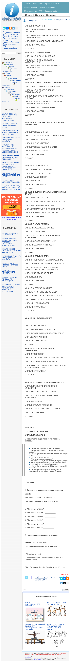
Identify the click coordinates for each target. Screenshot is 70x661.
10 (59, 577)
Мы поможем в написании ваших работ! (11, 218)
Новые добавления (11, 42)
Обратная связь (9, 44)
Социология (10, 89)
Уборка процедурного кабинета (8, 272)
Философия (15, 95)
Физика (12, 93)
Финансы (16, 96)
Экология (5, 102)
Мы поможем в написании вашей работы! (50, 654)
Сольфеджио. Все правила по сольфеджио (10, 279)
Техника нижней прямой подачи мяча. (9, 125)
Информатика (7, 71)
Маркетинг (11, 77)
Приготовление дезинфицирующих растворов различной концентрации (10, 116)
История (7, 73)
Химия (17, 98)
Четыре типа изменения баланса (11, 181)
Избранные (37, 4)
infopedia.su (28, 656)
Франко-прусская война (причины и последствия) (10, 132)
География (13, 68)
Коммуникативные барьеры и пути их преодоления (10, 157)
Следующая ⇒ (60, 20)
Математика (14, 79)
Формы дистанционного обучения (32, 604)
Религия (7, 87)
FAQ (5, 46)
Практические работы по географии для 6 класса (11, 250)
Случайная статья (10, 36)
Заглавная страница (11, 32)
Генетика (11, 66)
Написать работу (10, 48)
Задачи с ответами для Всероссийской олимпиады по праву (11, 187)
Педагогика (6, 86)
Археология (8, 63)
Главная (27, 4)
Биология (9, 64)
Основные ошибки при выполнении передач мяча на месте (55, 627)
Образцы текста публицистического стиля (11, 175)
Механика (16, 82)
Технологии (12, 91)
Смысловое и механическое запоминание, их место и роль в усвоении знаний (10, 148)
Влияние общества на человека (10, 234)
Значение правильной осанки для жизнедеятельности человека (35, 627)
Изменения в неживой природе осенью (10, 265)
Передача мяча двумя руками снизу (56, 603)
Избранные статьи (10, 34)
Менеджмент (16, 80)
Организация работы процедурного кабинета (11, 139)
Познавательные (30, 7)
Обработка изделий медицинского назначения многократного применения (10, 166)
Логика (8, 75)
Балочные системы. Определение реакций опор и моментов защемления (11, 287)
